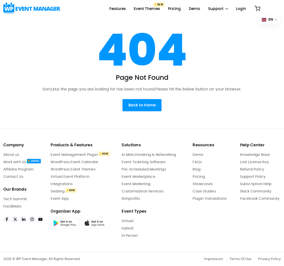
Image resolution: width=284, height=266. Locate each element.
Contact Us (13, 176)
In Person (130, 235)
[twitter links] (15, 219)
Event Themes (147, 9)
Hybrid (127, 228)
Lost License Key (254, 162)
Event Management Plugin (74, 154)
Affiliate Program (18, 169)
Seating (57, 191)
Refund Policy (252, 169)
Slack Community (256, 191)
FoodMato (12, 206)
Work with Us (14, 162)
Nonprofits (131, 198)
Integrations (61, 184)
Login (241, 9)
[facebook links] (6, 219)
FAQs (197, 162)
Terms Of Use (240, 259)
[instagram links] (32, 219)
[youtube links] (40, 219)
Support (215, 9)
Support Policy (253, 176)
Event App (60, 198)
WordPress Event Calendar (74, 162)
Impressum (213, 259)
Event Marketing (136, 184)
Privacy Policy (269, 259)
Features (117, 9)
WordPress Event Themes (73, 169)
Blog (197, 169)
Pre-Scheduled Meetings (144, 169)
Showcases (203, 184)
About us (11, 154)
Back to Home (142, 105)
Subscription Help (256, 184)
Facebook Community (260, 198)
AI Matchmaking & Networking (149, 154)
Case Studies (204, 191)
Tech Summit (15, 199)
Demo (194, 9)
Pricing (174, 9)
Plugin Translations (210, 198)
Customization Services (142, 191)
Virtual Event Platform (70, 176)
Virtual (127, 221)
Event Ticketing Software (144, 162)
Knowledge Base (255, 154)
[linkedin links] (23, 219)
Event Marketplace (138, 176)
